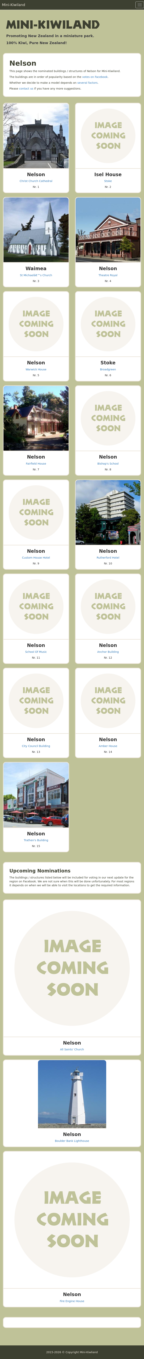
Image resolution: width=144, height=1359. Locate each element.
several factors (87, 82)
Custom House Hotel (36, 557)
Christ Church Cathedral (36, 181)
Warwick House (36, 369)
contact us (26, 88)
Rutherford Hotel (108, 557)
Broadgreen (108, 369)
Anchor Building (108, 651)
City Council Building (36, 746)
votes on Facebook (95, 76)
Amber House (108, 746)
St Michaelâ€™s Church (36, 275)
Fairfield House (36, 463)
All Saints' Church (72, 1049)
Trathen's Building (36, 840)
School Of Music (36, 651)
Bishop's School (108, 463)
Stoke (108, 181)
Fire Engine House (72, 1301)
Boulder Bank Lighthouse (72, 1140)
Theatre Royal (108, 275)
